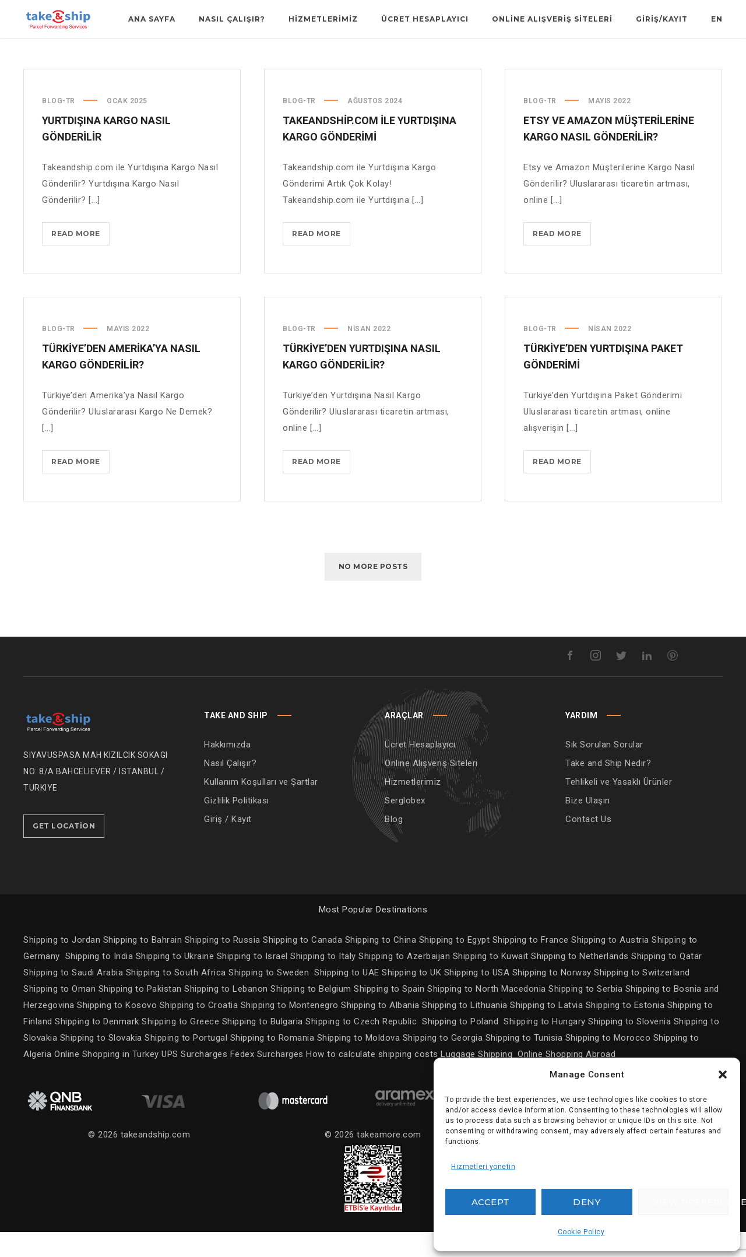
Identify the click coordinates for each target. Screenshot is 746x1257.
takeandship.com (156, 1159)
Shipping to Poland (463, 1046)
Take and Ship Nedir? (608, 788)
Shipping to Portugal (187, 1063)
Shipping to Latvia (548, 1030)
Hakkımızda (227, 769)
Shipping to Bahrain (142, 965)
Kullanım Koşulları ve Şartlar (261, 807)
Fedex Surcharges (268, 1079)
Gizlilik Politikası (236, 825)
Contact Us (588, 844)
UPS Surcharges (194, 1079)
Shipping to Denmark (97, 1046)
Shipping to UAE (346, 997)
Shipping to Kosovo (118, 1030)
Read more (80, 261)
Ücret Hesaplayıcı (420, 769)
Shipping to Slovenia (631, 1046)
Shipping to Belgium (312, 1014)
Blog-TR (58, 126)
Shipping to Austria (610, 965)
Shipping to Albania (381, 1030)
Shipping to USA (478, 997)
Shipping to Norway (553, 997)
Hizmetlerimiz (413, 807)
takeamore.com (389, 1159)
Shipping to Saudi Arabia (73, 997)
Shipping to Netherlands (580, 981)
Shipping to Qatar (666, 981)
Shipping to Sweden (268, 997)
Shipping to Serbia (585, 1014)
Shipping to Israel (252, 981)
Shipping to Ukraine (175, 981)
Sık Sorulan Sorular (604, 769)
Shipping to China (381, 965)
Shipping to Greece (182, 1046)
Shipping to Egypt (454, 965)
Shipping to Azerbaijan (404, 981)
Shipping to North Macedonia (487, 1014)
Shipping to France (530, 965)
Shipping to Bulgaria (264, 1046)
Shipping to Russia (223, 965)
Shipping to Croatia (200, 1030)
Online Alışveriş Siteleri (431, 788)
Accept (490, 1201)
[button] (723, 1074)
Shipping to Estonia (626, 1030)
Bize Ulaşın (587, 825)
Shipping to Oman (60, 1014)
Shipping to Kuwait (491, 981)
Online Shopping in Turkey (106, 1079)
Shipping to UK (413, 997)
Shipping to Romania (272, 1063)
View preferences (691, 1201)
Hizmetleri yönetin (483, 1167)
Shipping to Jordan (61, 965)
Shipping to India (99, 981)
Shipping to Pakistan (141, 1014)
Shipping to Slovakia (102, 1063)
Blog (394, 844)
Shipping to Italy (323, 981)
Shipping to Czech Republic (362, 1046)
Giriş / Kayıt (228, 844)
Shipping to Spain (390, 1014)
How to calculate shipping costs (372, 1079)
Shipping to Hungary (545, 1046)
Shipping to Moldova (358, 1063)
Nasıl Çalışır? (230, 788)
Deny (586, 1201)
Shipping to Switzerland (642, 997)
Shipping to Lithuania (466, 1030)
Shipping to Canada (302, 965)
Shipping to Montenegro (291, 1030)
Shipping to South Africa (176, 997)
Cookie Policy (581, 1232)
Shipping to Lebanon (227, 1014)
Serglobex (405, 825)
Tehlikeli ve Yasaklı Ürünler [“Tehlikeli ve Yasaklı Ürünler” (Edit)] (618, 807)
